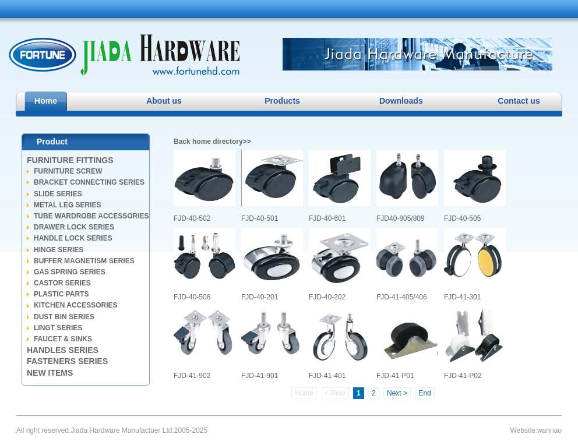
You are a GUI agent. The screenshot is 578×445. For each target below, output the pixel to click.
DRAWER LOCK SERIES (74, 227)
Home (45, 100)
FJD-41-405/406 (407, 264)
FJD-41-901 (272, 343)
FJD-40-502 (204, 186)
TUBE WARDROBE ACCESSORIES (91, 216)
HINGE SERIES (58, 250)
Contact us (519, 100)
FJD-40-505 (475, 186)
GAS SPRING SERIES (69, 272)
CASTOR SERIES (62, 283)
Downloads (400, 100)
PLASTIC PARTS (61, 294)
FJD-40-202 (340, 264)
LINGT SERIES (58, 328)
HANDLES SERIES (62, 350)
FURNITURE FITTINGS (70, 160)
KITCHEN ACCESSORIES (76, 305)
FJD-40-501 (272, 186)
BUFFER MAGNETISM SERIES (84, 261)
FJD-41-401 (340, 343)
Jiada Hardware (124, 54)
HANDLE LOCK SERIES (73, 238)
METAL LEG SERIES (67, 205)
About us (164, 100)
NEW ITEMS (50, 372)
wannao (549, 430)
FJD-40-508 (204, 264)
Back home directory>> (212, 141)
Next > (397, 393)
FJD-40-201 (272, 264)
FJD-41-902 (204, 343)
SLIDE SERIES (58, 194)
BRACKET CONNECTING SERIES (89, 182)
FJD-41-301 (475, 264)
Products (282, 100)
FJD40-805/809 (407, 186)
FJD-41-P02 (475, 343)
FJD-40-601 (340, 186)
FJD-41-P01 (407, 343)
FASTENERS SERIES (67, 361)
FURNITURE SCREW (68, 171)
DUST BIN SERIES (64, 317)
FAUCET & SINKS (63, 339)
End (424, 393)
